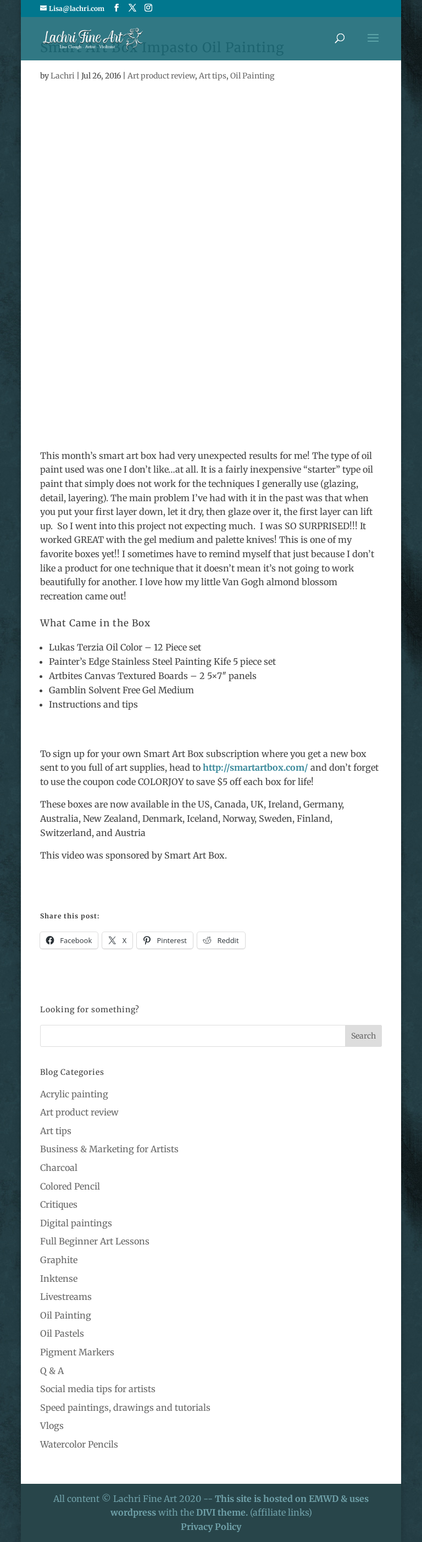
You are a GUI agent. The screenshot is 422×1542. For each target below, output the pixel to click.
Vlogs (52, 1425)
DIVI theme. (223, 1512)
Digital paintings (76, 1223)
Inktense (58, 1278)
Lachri (63, 76)
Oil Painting (252, 76)
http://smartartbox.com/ (255, 767)
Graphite (58, 1259)
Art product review (161, 76)
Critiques (58, 1204)
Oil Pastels (62, 1333)
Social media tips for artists (98, 1388)
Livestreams (66, 1296)
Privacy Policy (211, 1526)
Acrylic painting (74, 1094)
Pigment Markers (77, 1352)
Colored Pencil (70, 1186)
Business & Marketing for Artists (109, 1148)
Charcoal (58, 1167)
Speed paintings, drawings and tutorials (125, 1407)
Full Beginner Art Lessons (94, 1241)
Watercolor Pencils (79, 1444)
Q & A (52, 1370)
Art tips (212, 76)
